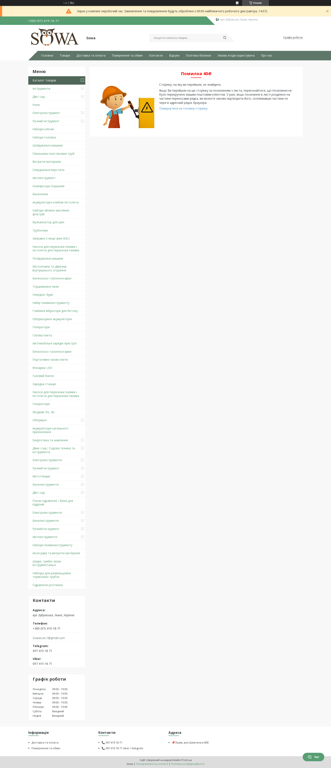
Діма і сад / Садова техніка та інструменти (54, 450)
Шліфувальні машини (48, 145)
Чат (313, 757)
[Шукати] (224, 38)
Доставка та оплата (91, 55)
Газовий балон (43, 376)
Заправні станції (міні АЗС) (51, 238)
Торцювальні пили (46, 286)
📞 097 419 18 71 (112, 742)
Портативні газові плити (50, 360)
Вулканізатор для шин (48, 222)
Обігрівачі (40, 420)
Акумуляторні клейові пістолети (56, 202)
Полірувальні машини (48, 258)
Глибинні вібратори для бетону (55, 311)
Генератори (41, 327)
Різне (36, 105)
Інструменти (41, 89)
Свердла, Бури (43, 295)
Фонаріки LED (42, 368)
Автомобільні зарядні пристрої (55, 343)
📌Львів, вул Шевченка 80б (190, 742)
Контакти (156, 55)
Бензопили (40, 194)
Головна (47, 55)
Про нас (266, 55)
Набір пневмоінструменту (51, 303)
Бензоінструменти (46, 484)
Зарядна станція (44, 384)
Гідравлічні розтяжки (48, 585)
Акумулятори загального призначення (50, 430)
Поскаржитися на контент (152, 764)
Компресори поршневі (48, 186)
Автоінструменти (45, 537)
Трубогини (40, 230)
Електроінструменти (47, 460)
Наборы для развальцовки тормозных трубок (52, 575)
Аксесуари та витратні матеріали (56, 553)
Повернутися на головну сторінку (183, 108)
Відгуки (174, 55)
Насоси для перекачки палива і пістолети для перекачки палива (56, 248)
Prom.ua (187, 760)
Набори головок (44, 137)
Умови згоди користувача (236, 55)
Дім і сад (39, 97)
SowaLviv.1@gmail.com (49, 638)
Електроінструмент (46, 113)
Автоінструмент (44, 178)
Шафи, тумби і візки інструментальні (47, 563)
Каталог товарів (44, 80)
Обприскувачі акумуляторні (52, 319)
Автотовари (41, 476)
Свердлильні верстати (48, 170)
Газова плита (42, 335)
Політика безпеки (198, 55)
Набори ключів (43, 129)
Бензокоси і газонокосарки (52, 278)
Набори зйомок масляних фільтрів (51, 212)
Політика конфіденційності (188, 764)
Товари (65, 55)
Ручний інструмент (46, 121)
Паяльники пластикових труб (54, 154)
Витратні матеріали (47, 162)
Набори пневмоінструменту (52, 545)
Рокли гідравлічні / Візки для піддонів (53, 503)
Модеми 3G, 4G (43, 412)
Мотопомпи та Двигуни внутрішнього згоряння (49, 268)
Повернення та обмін (127, 55)
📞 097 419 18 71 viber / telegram (122, 748)
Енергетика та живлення (50, 440)
